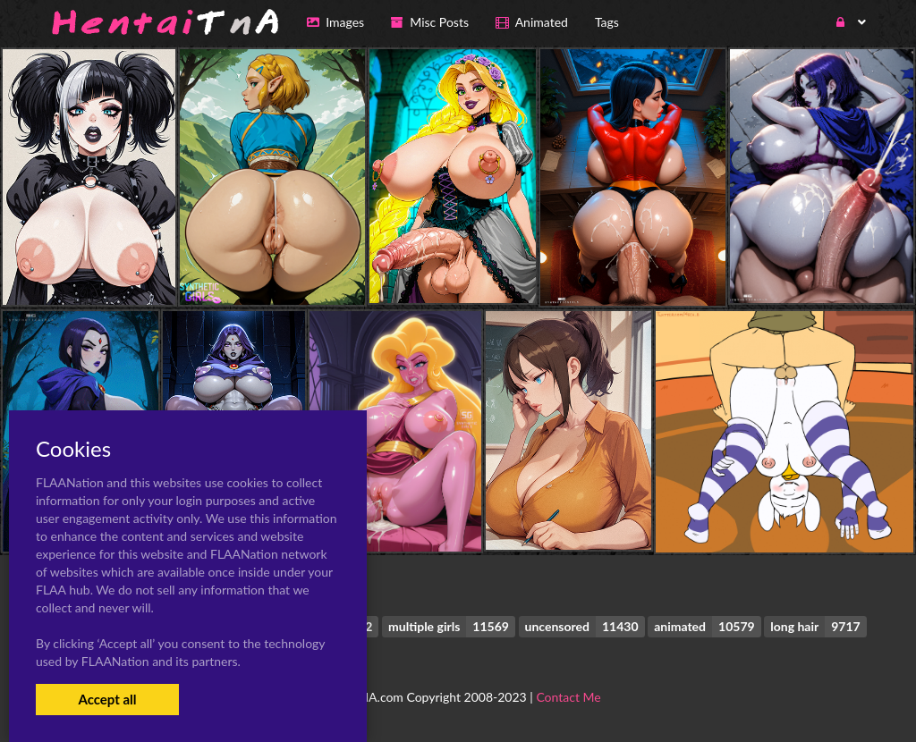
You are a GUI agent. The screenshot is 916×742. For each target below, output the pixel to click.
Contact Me (568, 696)
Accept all (107, 699)
